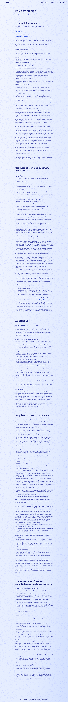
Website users (19, 33)
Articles (20, 699)
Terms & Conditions (46, 699)
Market (42, 2)
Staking (47, 2)
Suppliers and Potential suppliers (23, 34)
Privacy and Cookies (37, 699)
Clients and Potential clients (22, 36)
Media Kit (24, 699)
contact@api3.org (23, 46)
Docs (52, 2)
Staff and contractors (20, 31)
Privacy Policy (30, 699)
